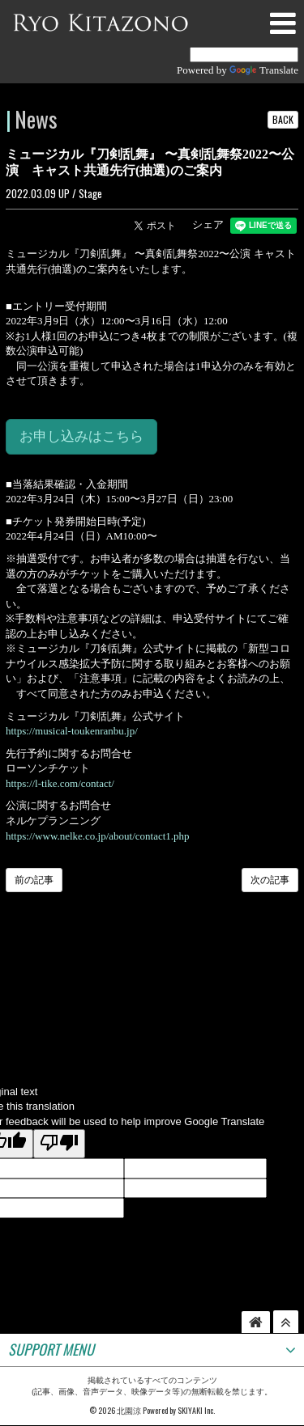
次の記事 (269, 880)
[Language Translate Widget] (244, 54)
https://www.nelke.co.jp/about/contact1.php (98, 836)
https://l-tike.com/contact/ (60, 783)
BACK (282, 119)
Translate (263, 70)
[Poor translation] (59, 1143)
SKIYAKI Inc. (196, 1410)
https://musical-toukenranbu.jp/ (72, 731)
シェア (208, 224)
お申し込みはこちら (81, 436)
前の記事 (34, 880)
